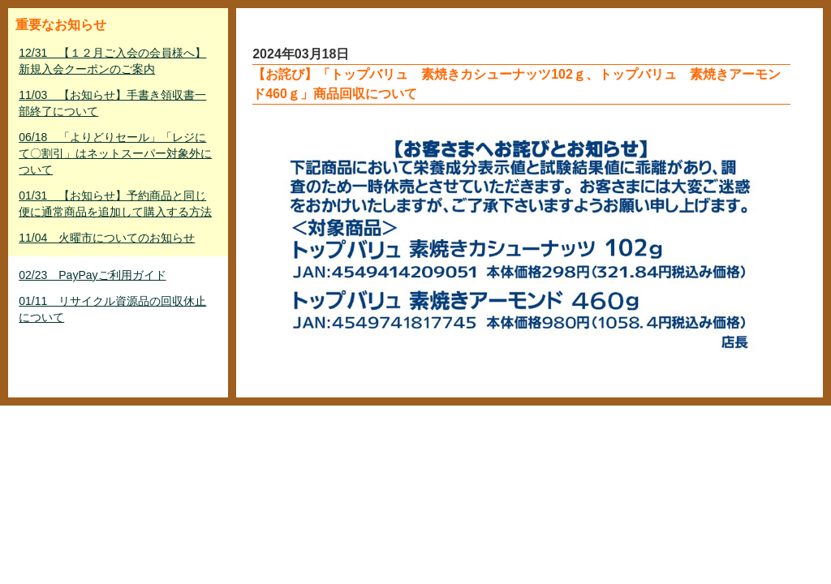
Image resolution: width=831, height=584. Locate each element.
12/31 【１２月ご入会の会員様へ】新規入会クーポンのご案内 (112, 60)
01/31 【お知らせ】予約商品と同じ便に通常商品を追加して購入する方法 (115, 203)
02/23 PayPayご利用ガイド (92, 274)
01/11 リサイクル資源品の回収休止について (112, 309)
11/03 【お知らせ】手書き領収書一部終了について (112, 103)
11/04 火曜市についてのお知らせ (107, 237)
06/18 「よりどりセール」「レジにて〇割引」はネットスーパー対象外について (115, 153)
